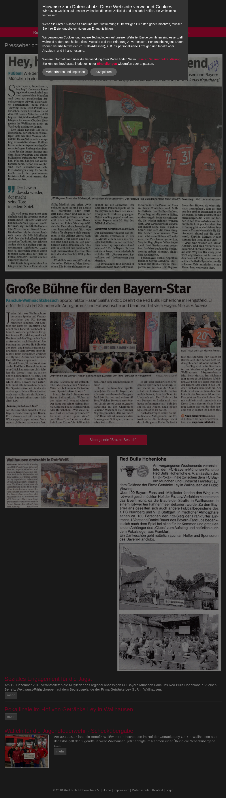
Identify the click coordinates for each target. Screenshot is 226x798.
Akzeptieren (104, 72)
